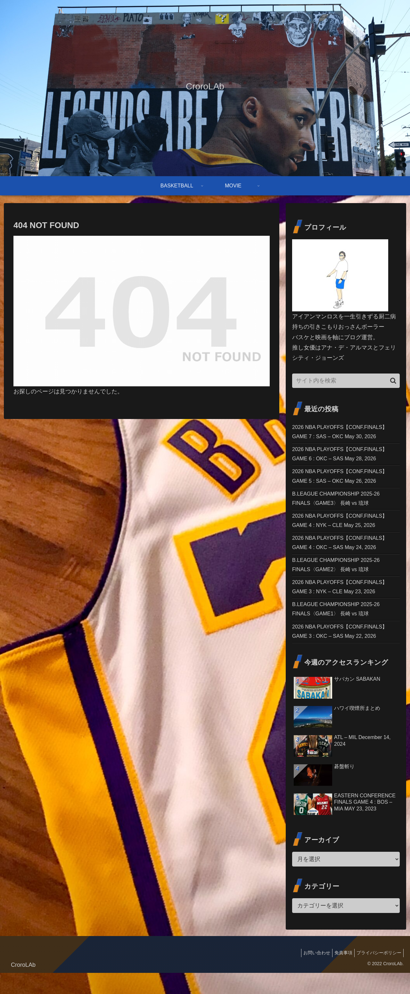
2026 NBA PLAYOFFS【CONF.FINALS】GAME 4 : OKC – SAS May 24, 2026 (345, 554)
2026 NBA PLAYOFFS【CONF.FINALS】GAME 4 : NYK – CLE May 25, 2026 (345, 530)
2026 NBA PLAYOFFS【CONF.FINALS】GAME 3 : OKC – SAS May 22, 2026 (345, 651)
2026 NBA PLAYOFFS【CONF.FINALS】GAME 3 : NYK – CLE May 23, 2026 (345, 603)
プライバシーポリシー (377, 974)
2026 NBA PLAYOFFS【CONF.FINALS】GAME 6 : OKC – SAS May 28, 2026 (345, 457)
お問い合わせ (310, 974)
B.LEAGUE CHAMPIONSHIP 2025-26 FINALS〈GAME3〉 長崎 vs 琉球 (341, 505)
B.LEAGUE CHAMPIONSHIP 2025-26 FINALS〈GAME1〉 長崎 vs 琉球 (341, 627)
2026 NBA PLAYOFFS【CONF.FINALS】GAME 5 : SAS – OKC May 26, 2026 (345, 481)
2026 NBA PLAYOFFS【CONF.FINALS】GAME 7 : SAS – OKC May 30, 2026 (345, 432)
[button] (393, 380)
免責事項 (339, 974)
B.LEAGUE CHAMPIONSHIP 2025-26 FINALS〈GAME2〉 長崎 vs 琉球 (341, 578)
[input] (346, 381)
